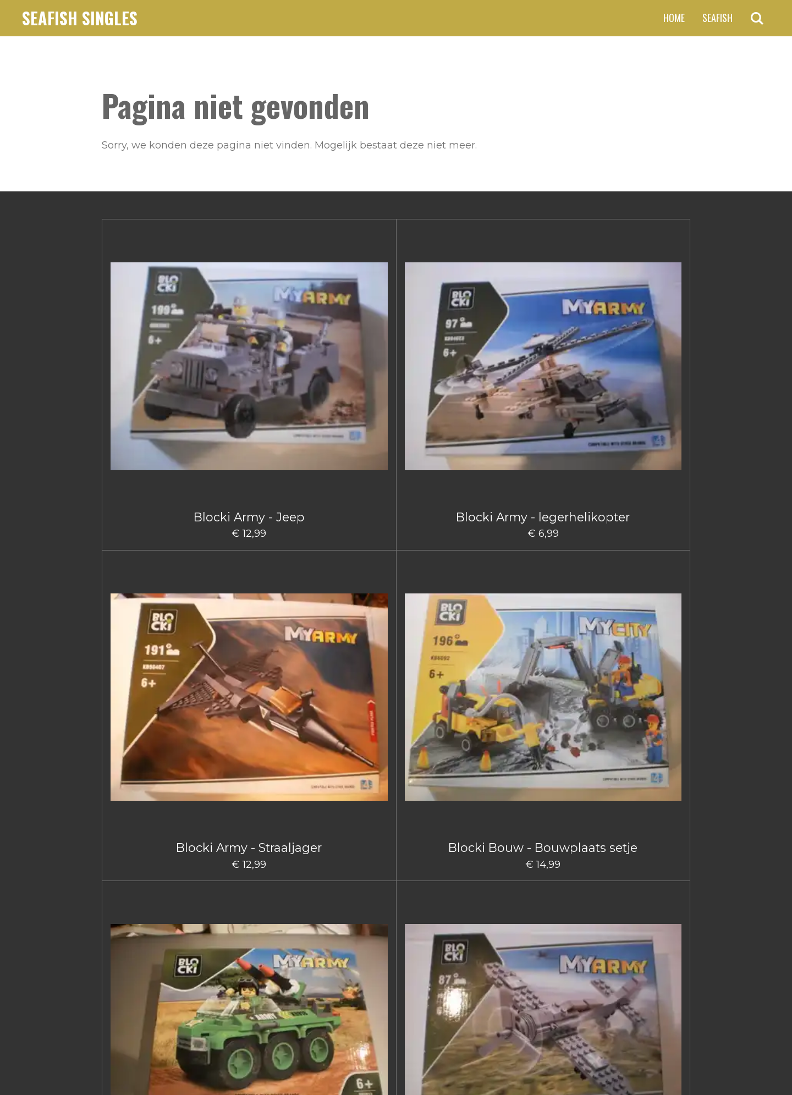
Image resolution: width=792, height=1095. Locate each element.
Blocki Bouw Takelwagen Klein (543, 673)
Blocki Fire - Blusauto (445, 828)
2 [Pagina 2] (354, 917)
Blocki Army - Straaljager (347, 329)
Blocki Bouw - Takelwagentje (641, 505)
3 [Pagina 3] (374, 917)
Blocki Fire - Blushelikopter (543, 835)
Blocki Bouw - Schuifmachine (543, 505)
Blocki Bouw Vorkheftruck (640, 666)
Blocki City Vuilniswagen (346, 835)
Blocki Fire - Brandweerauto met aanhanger (641, 842)
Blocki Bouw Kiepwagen (445, 666)
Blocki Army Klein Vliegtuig (640, 336)
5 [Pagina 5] (414, 917)
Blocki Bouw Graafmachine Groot (151, 673)
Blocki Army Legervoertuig (543, 336)
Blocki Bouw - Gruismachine (347, 505)
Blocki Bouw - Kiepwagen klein (445, 498)
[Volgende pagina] (486, 917)
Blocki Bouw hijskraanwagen (347, 673)
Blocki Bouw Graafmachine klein (249, 673)
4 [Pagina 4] (394, 917)
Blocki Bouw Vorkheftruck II (151, 835)
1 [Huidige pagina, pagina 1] (335, 917)
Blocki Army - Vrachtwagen (151, 491)
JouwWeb (668, 1059)
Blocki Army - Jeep (151, 329)
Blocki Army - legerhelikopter (249, 336)
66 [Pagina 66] (453, 917)
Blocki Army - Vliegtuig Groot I (249, 498)
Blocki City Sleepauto (249, 828)
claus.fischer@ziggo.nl (192, 975)
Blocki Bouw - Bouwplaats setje (445, 336)
